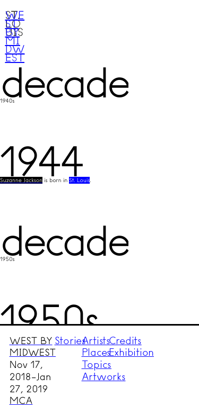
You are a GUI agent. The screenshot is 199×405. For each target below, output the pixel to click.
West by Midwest (14, 36)
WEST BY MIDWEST (32, 347)
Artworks (104, 377)
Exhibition (131, 352)
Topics (97, 364)
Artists (96, 341)
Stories (70, 341)
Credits (125, 341)
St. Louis (79, 180)
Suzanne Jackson (21, 180)
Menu (170, 28)
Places (96, 352)
